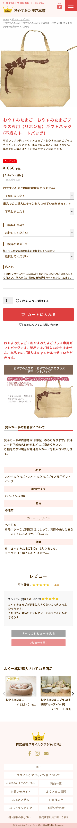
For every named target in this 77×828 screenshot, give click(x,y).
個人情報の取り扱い (19, 817)
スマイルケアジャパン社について (38, 775)
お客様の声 (56, 799)
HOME (6, 19)
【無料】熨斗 (15, 225)
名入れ (9, 267)
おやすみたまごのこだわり (21, 783)
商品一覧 (56, 783)
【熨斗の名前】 (16, 244)
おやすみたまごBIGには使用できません (30, 188)
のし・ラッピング (20, 807)
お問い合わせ (56, 807)
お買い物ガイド (21, 791)
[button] (4, 693)
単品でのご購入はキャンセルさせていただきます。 (37, 203)
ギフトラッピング (20, 19)
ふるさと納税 (20, 799)
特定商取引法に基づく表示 (54, 817)
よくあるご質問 (56, 791)
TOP (38, 767)
